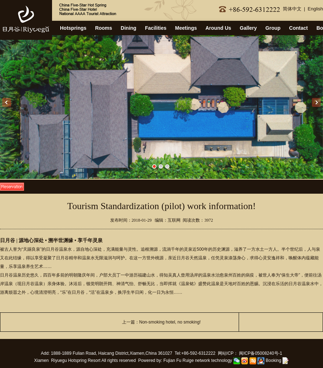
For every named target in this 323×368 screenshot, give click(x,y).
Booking (277, 360)
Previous (6, 102)
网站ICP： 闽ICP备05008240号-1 (250, 353)
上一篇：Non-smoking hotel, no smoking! (161, 322)
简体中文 (292, 8)
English (315, 8)
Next (316, 102)
